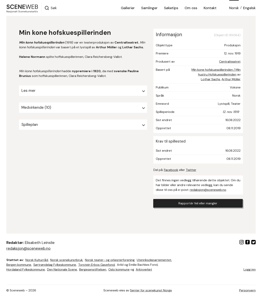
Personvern (247, 290)
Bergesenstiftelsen (92, 269)
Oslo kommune (119, 269)
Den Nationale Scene (62, 269)
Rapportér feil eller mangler (197, 203)
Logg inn (250, 269)
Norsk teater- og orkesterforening (110, 260)
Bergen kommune (18, 265)
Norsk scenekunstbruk (66, 260)
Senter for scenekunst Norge (151, 290)
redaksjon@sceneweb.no (208, 190)
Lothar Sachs (210, 79)
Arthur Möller (231, 79)
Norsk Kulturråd (36, 260)
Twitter (191, 170)
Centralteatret (230, 61)
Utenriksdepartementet (154, 260)
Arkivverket (144, 269)
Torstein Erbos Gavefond (96, 265)
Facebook (171, 170)
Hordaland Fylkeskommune (25, 269)
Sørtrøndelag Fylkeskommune (54, 265)
